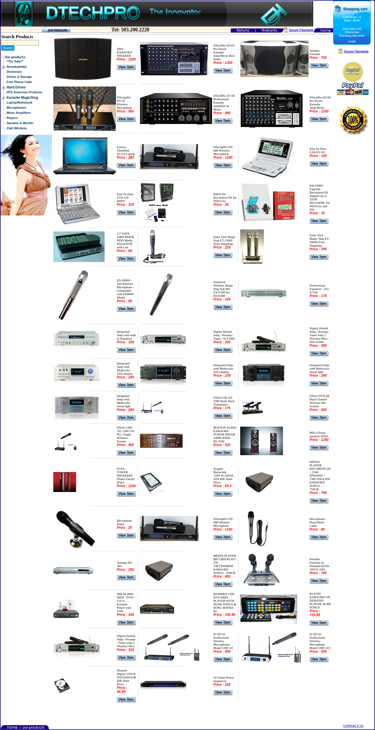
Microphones (16, 107)
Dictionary (14, 71)
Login (352, 41)
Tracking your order (352, 35)
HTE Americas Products (24, 92)
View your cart (352, 28)
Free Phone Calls (19, 82)
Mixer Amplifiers (19, 112)
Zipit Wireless (17, 128)
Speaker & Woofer (20, 123)
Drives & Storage (19, 76)
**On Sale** (15, 61)
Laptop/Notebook (19, 102)
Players (12, 118)
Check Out (352, 32)
